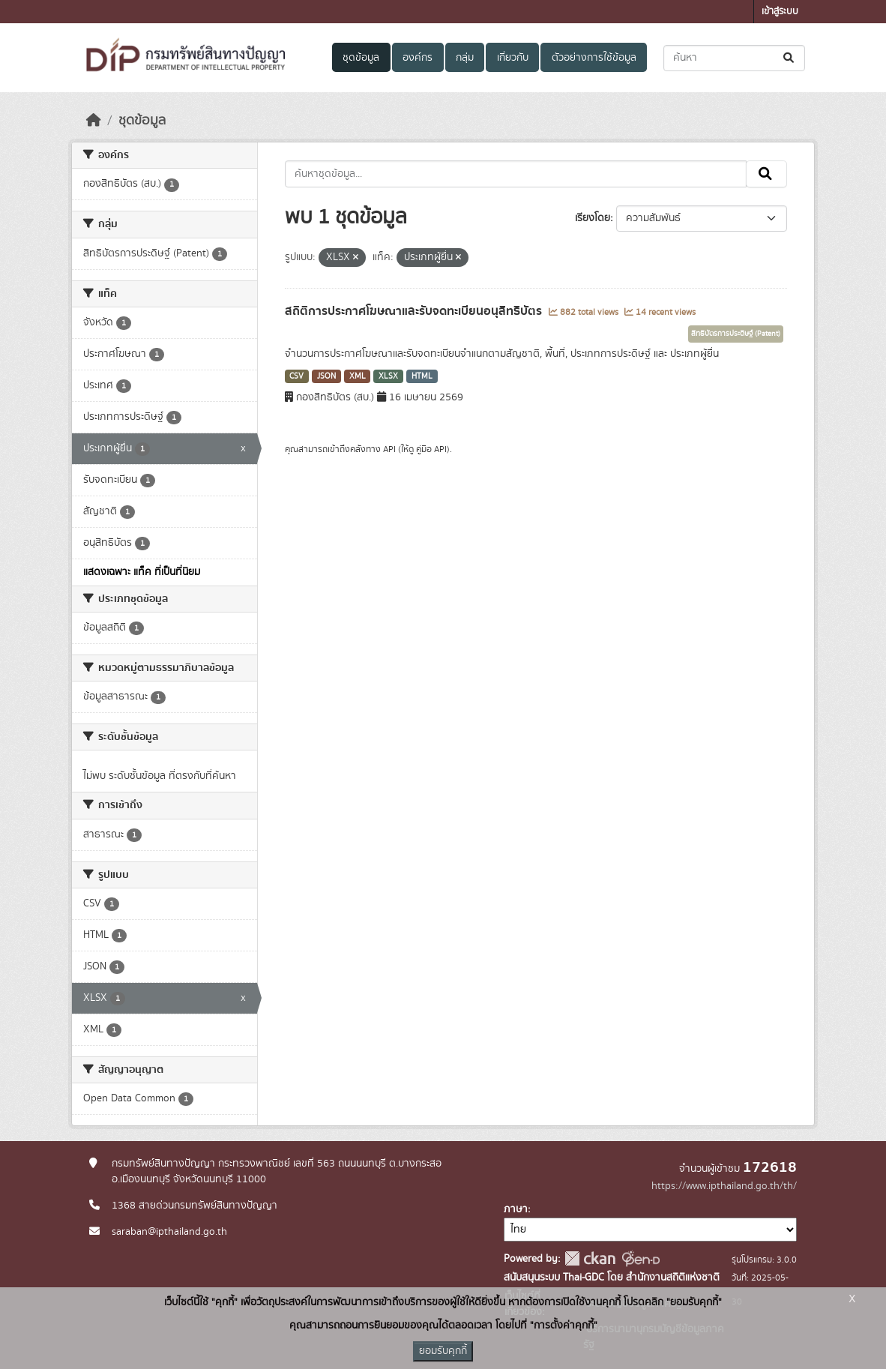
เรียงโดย (592, 218)
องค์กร (418, 57)
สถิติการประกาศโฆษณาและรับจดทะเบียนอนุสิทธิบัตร (415, 311)
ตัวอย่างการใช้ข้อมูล (594, 57)
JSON (326, 376)
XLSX (388, 376)
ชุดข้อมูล (361, 57)
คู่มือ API (431, 449)
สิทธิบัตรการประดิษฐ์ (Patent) (735, 333)
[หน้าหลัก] (93, 120)
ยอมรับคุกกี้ (443, 1351)
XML (357, 376)
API (389, 449)
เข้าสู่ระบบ (780, 11)
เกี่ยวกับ (512, 57)
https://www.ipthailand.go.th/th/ (724, 1186)
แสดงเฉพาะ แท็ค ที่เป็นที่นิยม (141, 572)
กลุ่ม (465, 57)
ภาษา (516, 1209)
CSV (296, 376)
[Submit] (790, 58)
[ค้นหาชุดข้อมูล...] (734, 58)
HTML (422, 376)
